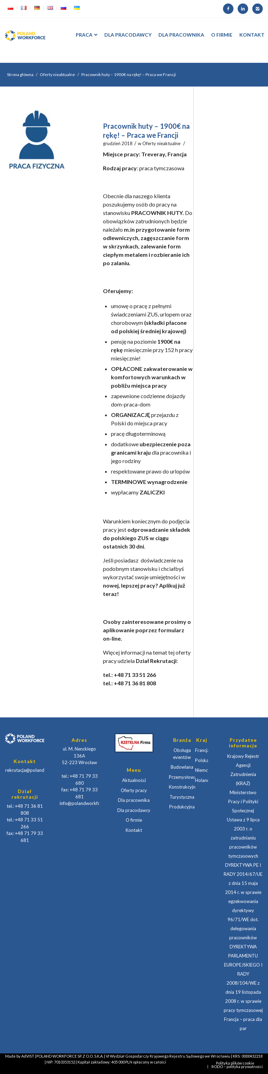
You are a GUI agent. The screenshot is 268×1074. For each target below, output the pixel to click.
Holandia (201, 780)
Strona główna (20, 74)
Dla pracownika (134, 800)
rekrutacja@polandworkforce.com (40, 770)
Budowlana (182, 767)
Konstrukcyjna (182, 787)
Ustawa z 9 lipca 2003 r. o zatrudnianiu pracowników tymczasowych (243, 838)
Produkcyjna (182, 807)
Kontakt (134, 830)
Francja (201, 750)
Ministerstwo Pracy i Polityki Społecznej (243, 801)
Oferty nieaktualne (57, 74)
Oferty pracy (134, 790)
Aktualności (134, 780)
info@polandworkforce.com (88, 803)
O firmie (134, 820)
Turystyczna (182, 797)
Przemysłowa (182, 777)
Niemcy (201, 770)
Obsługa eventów (182, 753)
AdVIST (27, 1056)
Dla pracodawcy (133, 810)
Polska (201, 760)
